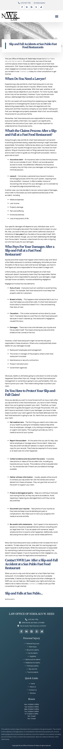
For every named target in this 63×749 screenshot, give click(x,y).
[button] (56, 16)
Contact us (24, 71)
